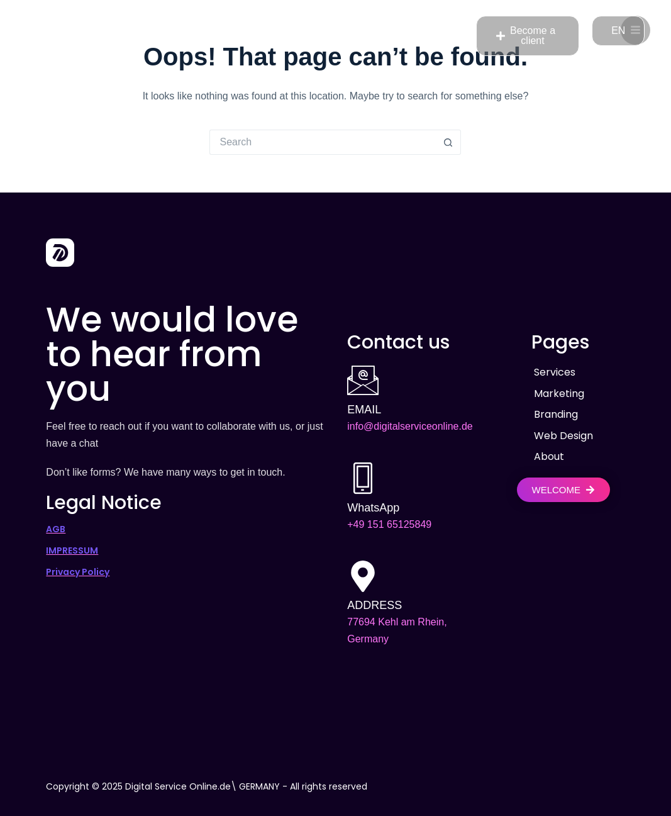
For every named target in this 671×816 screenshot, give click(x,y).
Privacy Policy (77, 572)
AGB (55, 529)
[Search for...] (322, 142)
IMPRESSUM (72, 550)
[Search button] (448, 142)
